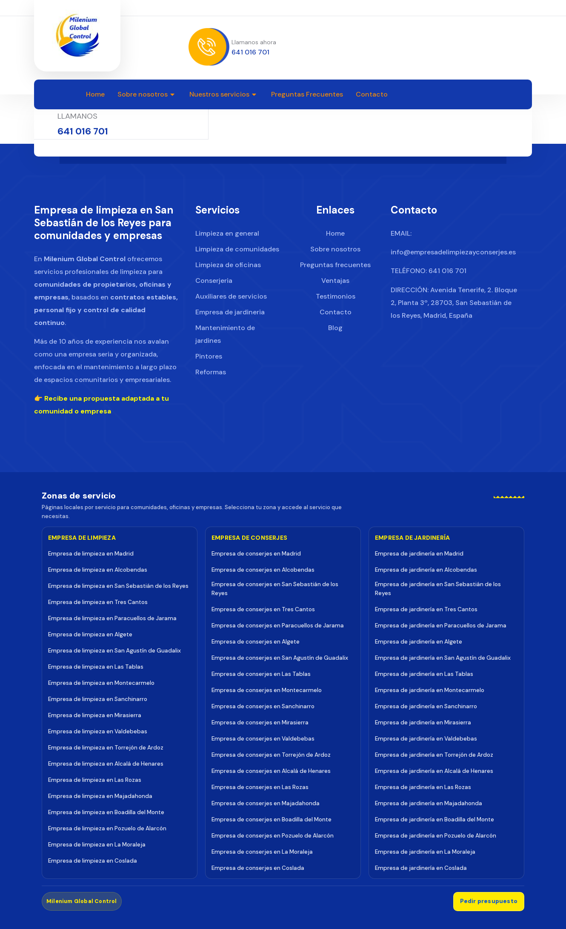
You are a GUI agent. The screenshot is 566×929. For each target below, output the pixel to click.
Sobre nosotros (147, 94)
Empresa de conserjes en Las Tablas (261, 673)
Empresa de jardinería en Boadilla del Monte (434, 819)
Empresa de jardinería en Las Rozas (423, 786)
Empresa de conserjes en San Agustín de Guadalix (280, 657)
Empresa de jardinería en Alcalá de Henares (434, 770)
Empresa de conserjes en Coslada (258, 867)
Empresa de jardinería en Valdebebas (426, 738)
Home (95, 94)
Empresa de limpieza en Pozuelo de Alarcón (107, 828)
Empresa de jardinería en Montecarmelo (429, 689)
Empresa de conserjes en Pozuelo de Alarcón (273, 835)
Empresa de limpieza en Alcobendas (97, 569)
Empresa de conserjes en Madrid (256, 553)
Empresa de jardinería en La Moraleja (425, 851)
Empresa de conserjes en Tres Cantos (263, 609)
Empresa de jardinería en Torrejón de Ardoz (434, 754)
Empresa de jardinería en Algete (418, 641)
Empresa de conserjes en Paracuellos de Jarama (278, 625)
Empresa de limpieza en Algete (90, 634)
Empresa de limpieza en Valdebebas (97, 731)
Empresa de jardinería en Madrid (419, 553)
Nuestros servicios (223, 94)
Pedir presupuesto (488, 900)
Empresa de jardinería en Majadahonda (428, 802)
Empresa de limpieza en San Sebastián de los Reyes (118, 585)
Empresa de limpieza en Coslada (92, 860)
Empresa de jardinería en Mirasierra (423, 722)
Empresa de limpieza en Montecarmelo (101, 682)
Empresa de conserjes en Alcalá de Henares (271, 770)
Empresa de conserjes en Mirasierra (260, 722)
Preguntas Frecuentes (307, 94)
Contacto (372, 94)
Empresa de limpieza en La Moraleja (97, 844)
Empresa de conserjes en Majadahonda (266, 802)
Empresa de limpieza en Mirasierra (94, 714)
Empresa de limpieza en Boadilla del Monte (106, 811)
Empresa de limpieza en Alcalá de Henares (105, 763)
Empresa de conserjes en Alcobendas (263, 569)
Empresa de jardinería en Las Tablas (424, 673)
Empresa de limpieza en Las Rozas (94, 779)
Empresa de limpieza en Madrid (91, 553)
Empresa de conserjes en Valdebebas (263, 738)
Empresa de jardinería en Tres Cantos (426, 609)
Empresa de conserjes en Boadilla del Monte (272, 819)
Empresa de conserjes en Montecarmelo (267, 689)
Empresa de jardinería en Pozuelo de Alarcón (435, 835)
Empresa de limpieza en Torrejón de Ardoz (105, 747)
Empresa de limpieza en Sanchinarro (97, 698)
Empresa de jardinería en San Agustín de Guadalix (443, 657)
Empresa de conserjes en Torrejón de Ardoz (271, 754)
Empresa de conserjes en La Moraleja (262, 851)
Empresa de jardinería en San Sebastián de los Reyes (438, 588)
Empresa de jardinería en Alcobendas (426, 569)
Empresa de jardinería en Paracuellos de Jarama (440, 625)
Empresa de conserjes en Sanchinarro (263, 706)
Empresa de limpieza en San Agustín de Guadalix (114, 650)
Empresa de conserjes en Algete (256, 641)
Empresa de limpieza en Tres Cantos (98, 601)
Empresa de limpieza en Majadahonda (100, 795)
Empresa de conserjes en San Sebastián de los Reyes (275, 588)
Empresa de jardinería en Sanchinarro (426, 706)
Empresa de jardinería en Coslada (421, 867)
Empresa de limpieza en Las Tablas (95, 666)
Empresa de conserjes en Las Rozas (260, 786)
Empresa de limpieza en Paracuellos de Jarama (112, 617)
